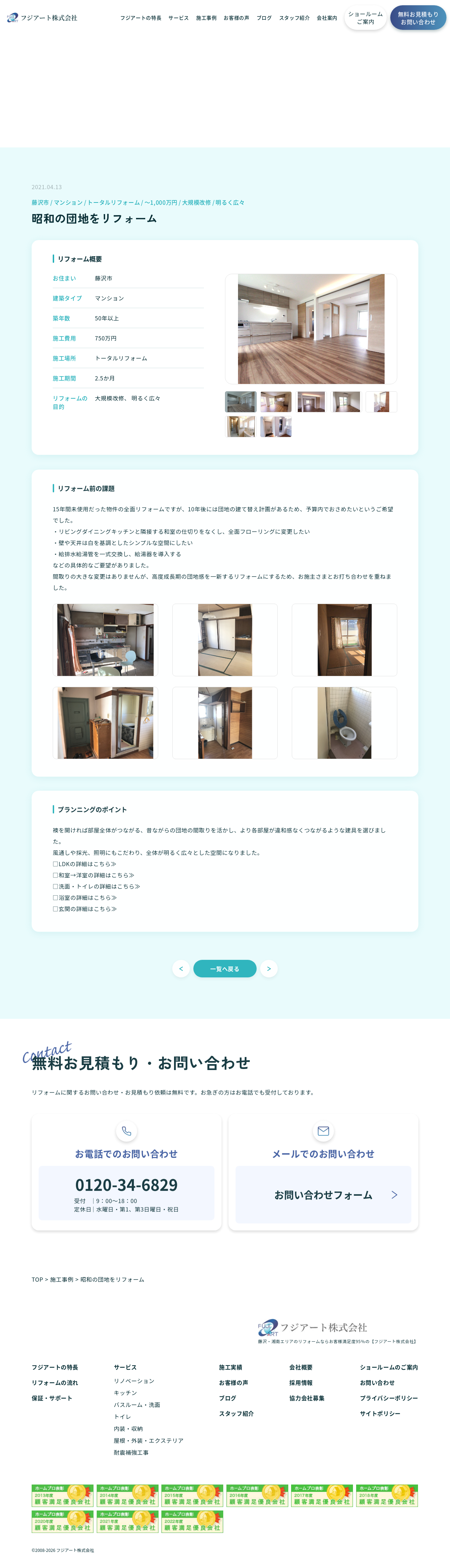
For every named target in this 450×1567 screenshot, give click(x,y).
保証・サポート (52, 1407)
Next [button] (402, 330)
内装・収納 (128, 1438)
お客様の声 (236, 17)
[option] (311, 331)
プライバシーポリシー (389, 1407)
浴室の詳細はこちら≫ (88, 906)
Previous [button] (219, 330)
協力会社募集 (306, 1407)
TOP (37, 1279)
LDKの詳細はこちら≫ (88, 872)
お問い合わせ (377, 1392)
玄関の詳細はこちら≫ (88, 917)
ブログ (264, 17)
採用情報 (301, 1392)
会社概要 (301, 1376)
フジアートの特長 (140, 17)
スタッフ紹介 (294, 17)
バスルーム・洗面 (137, 1414)
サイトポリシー (380, 1423)
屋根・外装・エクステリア (149, 1450)
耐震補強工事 (131, 1462)
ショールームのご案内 (389, 1376)
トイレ (122, 1426)
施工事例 (206, 17)
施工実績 (231, 1376)
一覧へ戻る (224, 977)
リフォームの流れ (55, 1392)
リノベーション (134, 1390)
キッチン (125, 1402)
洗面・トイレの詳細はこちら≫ (100, 895)
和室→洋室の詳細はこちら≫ (97, 883)
